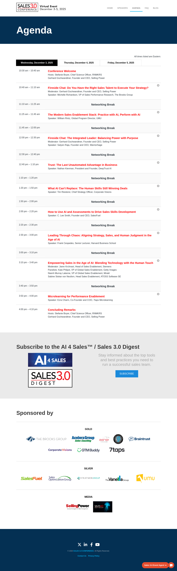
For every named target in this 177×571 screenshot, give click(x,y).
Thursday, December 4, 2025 (79, 63)
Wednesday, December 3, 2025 (37, 63)
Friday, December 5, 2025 (121, 63)
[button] (171, 565)
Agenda (136, 8)
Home (110, 8)
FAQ (147, 8)
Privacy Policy (93, 556)
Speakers (122, 8)
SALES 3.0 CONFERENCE (83, 551)
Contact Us (82, 556)
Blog (155, 8)
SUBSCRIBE (127, 373)
